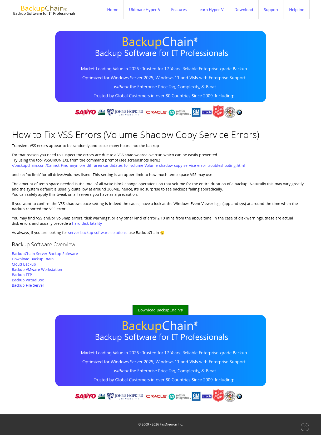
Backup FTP (22, 274)
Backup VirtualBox (28, 279)
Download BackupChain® (160, 309)
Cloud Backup (24, 264)
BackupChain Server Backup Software (45, 253)
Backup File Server (28, 285)
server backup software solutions (97, 232)
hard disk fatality (87, 223)
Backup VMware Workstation (37, 269)
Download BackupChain (33, 258)
